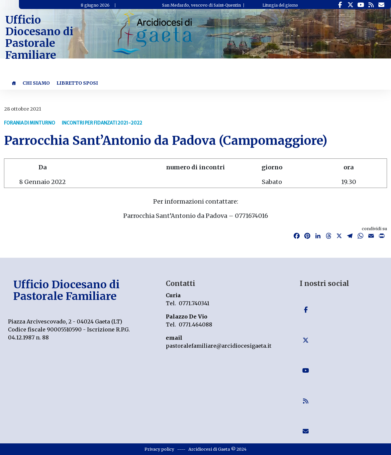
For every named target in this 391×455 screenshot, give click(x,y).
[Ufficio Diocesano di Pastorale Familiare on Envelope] (381, 5)
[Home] (13, 83)
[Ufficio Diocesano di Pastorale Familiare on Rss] (370, 5)
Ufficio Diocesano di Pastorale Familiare (39, 37)
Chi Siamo (36, 83)
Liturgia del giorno (280, 5)
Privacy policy (159, 449)
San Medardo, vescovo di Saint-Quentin (201, 5)
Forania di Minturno (29, 123)
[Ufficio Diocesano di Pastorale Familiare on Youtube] (360, 5)
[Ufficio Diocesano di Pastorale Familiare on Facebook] (340, 5)
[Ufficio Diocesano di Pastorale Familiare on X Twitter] (350, 5)
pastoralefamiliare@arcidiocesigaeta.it (218, 345)
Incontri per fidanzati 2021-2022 (102, 123)
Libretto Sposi (77, 83)
